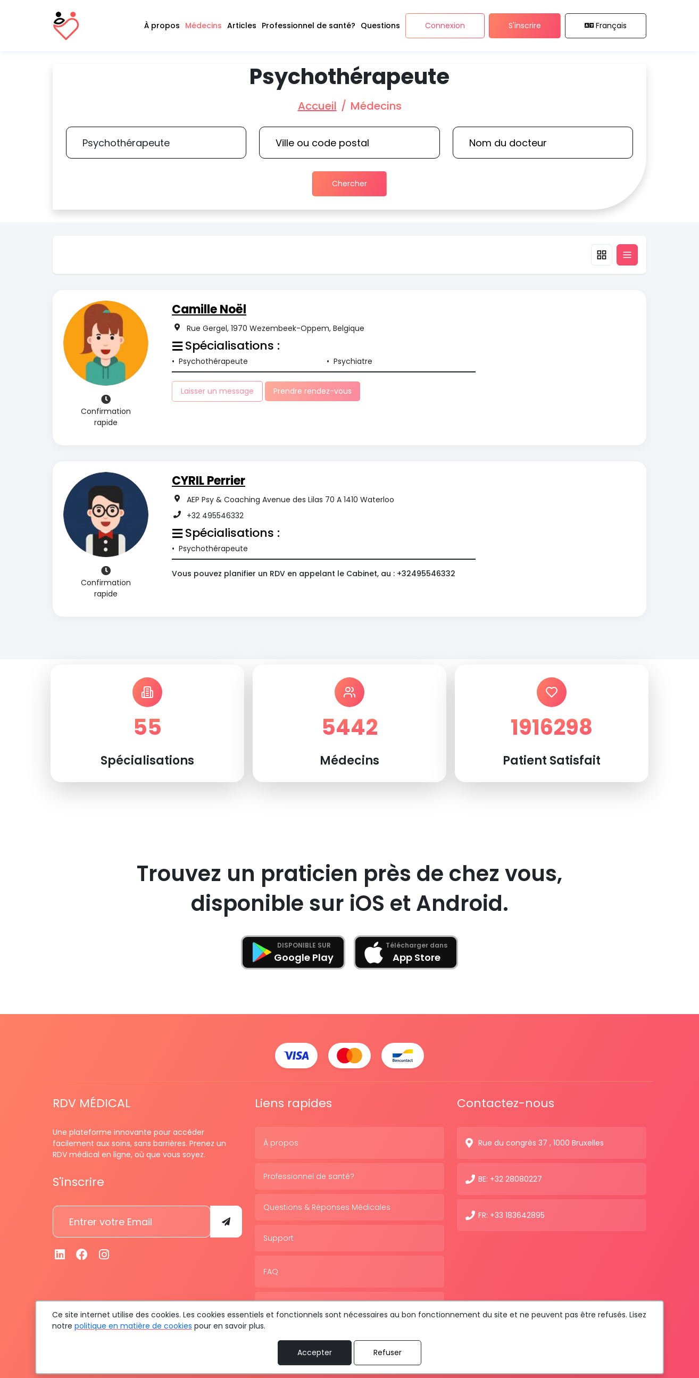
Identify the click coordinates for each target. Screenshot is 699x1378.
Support (278, 1238)
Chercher (349, 183)
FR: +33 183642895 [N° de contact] (511, 1215)
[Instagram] (104, 1255)
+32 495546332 (215, 515)
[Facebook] (82, 1255)
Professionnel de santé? (308, 1176)
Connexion (445, 25)
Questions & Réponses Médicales (326, 1207)
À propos (280, 1143)
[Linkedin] (60, 1255)
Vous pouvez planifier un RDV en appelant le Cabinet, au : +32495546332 (313, 573)
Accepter (314, 1352)
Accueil (317, 105)
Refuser (387, 1352)
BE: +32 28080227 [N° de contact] (510, 1179)
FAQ (270, 1271)
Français (606, 25)
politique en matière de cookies (133, 1326)
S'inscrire (525, 25)
